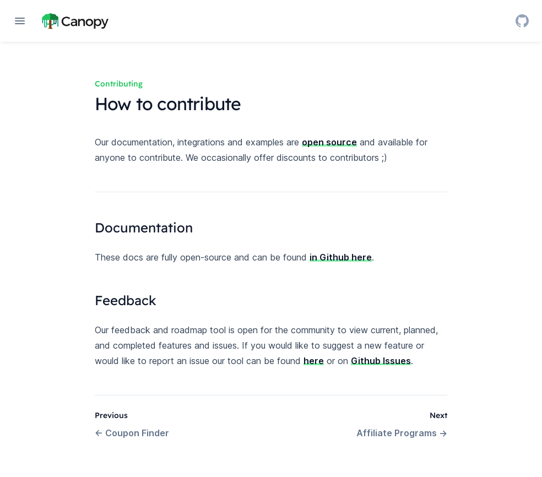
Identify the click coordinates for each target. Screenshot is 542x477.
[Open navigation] (19, 21)
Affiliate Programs (401, 432)
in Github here (341, 257)
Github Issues (381, 360)
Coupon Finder (132, 432)
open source (329, 142)
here (313, 360)
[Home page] (75, 21)
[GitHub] (522, 21)
